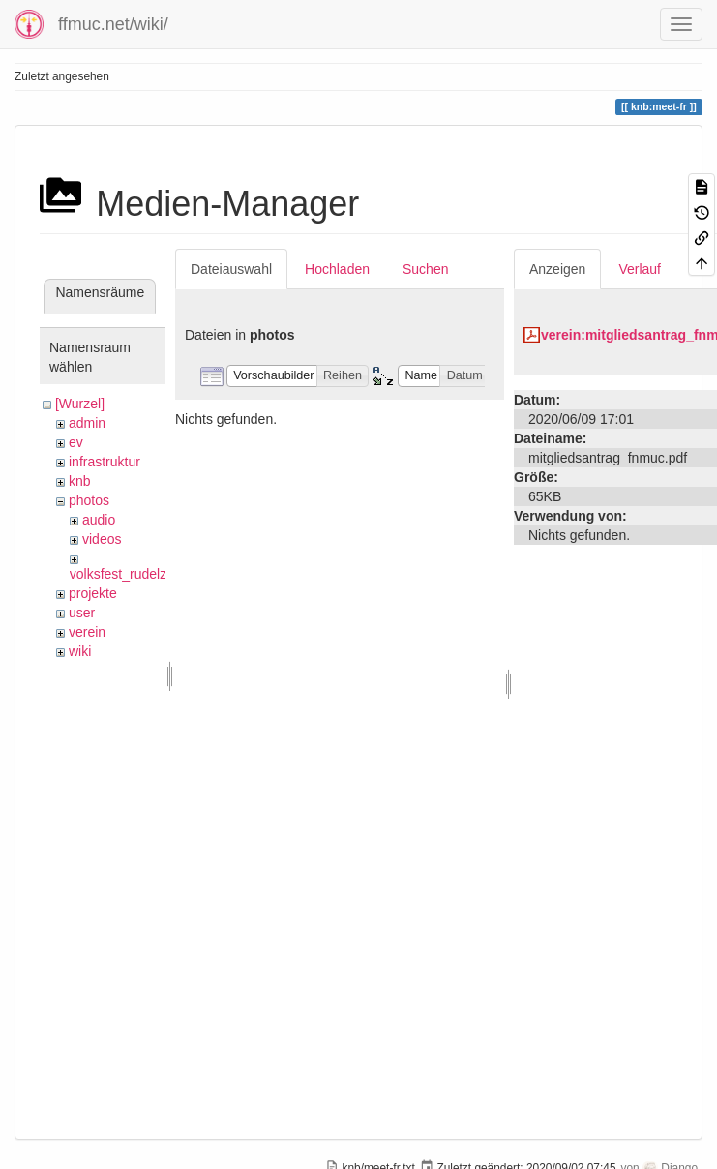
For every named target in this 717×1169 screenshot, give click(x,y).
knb (80, 481)
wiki (80, 651)
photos (89, 500)
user (82, 612)
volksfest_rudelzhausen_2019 (159, 574)
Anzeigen (557, 269)
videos (101, 539)
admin (87, 423)
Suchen (425, 269)
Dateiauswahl (231, 269)
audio (98, 519)
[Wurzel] (80, 403)
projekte (93, 593)
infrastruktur (104, 461)
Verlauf (639, 269)
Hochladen (337, 269)
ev (76, 442)
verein (87, 632)
